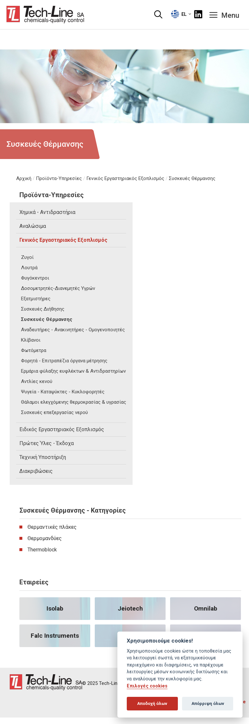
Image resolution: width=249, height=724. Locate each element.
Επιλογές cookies (147, 686)
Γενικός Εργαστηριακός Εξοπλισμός (125, 178)
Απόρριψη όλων (207, 703)
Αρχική (23, 178)
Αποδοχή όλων (152, 703)
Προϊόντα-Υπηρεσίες (59, 178)
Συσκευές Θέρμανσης (192, 178)
